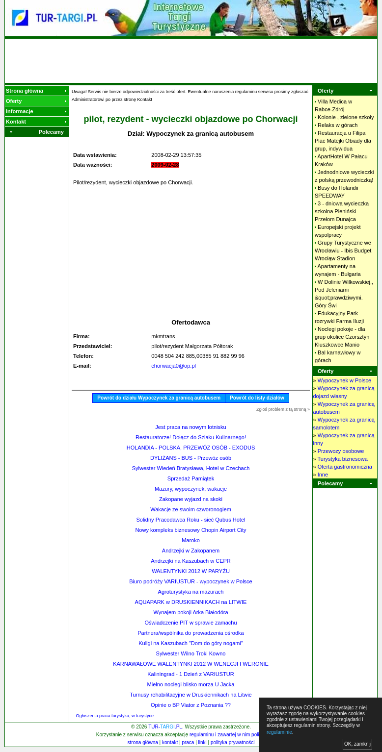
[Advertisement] (191, 61)
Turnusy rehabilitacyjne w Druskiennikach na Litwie (190, 695)
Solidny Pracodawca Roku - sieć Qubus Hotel (191, 520)
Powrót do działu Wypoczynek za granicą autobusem (158, 398)
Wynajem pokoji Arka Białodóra (190, 612)
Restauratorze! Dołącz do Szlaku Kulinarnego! (191, 437)
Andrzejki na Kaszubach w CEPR (191, 561)
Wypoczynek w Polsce (344, 380)
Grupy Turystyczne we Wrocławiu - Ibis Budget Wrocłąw (343, 250)
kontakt (170, 742)
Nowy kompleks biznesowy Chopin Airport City (190, 530)
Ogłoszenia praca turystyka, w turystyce (115, 715)
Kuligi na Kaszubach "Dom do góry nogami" (190, 643)
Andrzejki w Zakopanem (190, 550)
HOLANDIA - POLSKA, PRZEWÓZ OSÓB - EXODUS (191, 448)
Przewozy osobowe (341, 451)
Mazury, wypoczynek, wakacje (191, 489)
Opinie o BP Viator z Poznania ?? (191, 705)
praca (188, 742)
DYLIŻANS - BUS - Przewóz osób (190, 458)
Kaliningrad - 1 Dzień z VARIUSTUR (190, 674)
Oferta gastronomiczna (345, 467)
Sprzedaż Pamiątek (190, 478)
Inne (323, 474)
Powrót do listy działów (257, 398)
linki (202, 742)
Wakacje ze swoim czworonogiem (190, 509)
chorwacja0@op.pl (173, 366)
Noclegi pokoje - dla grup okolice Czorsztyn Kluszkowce (342, 337)
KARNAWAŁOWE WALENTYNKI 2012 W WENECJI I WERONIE (191, 664)
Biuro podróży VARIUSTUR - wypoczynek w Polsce (190, 581)
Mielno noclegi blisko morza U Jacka (191, 684)
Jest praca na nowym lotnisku (190, 427)
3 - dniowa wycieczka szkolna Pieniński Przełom (342, 211)
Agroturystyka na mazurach (191, 592)
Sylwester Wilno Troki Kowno (191, 653)
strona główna (143, 742)
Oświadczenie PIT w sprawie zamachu (190, 623)
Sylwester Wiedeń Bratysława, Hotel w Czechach (191, 468)
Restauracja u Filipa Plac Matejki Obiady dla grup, (343, 140)
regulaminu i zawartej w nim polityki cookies (237, 734)
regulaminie (279, 732)
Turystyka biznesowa (342, 459)
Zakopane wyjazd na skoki (190, 499)
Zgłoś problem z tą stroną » (283, 409)
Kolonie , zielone (346, 117)
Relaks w (337, 125)
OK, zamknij (357, 744)
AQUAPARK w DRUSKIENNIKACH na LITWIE (191, 602)
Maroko (191, 540)
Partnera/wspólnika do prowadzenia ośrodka (190, 633)
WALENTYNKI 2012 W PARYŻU (191, 571)
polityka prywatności (232, 742)
